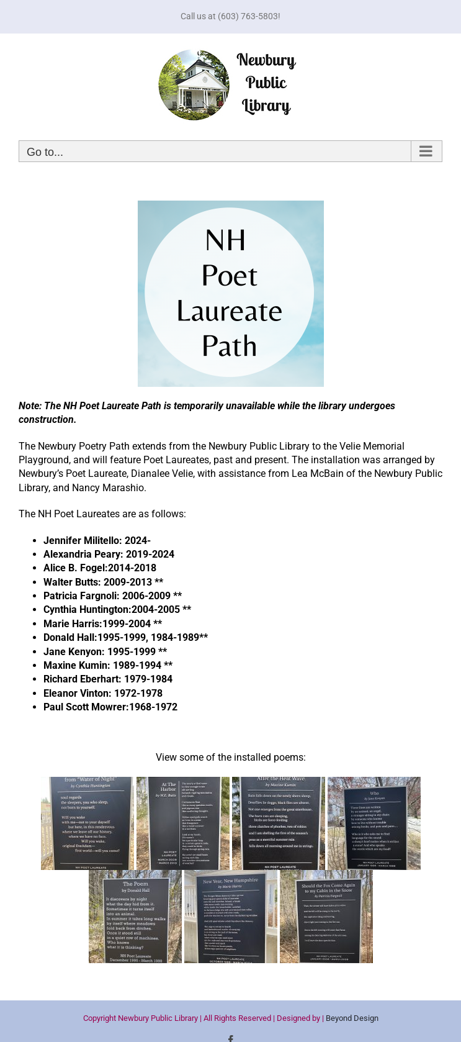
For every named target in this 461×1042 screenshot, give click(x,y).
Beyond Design (352, 1018)
